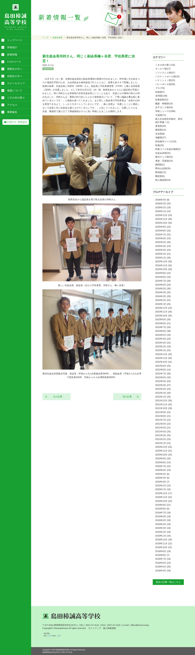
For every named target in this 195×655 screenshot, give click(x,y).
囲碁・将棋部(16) (164, 103)
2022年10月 (163, 362)
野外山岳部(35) (163, 168)
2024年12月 (163, 261)
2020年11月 (163, 451)
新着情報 (12, 54)
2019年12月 (163, 493)
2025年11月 (163, 219)
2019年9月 (163, 505)
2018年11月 (163, 543)
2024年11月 (163, 265)
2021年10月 (163, 408)
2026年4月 (162, 200)
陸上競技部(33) (163, 180)
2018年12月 (163, 539)
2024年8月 (163, 277)
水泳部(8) (160, 134)
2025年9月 (163, 227)
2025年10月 (163, 223)
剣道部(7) (160, 92)
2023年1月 (163, 350)
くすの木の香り (16, 97)
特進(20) (159, 145)
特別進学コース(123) (165, 141)
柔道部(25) (160, 126)
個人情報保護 (109, 628)
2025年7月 (163, 234)
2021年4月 (163, 431)
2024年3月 (163, 296)
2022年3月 (163, 389)
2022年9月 (163, 366)
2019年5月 (163, 520)
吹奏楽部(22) (161, 99)
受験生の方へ (14, 69)
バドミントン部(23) (165, 80)
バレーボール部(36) (165, 84)
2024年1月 (163, 304)
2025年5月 (163, 242)
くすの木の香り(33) (165, 65)
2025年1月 (163, 258)
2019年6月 (163, 516)
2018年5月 (163, 566)
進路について (14, 90)
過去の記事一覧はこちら (168, 582)
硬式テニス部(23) (164, 157)
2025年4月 (163, 246)
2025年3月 (163, 250)
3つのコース (14, 61)
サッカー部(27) (163, 69)
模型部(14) (160, 130)
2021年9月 (163, 412)
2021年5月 (163, 427)
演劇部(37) (160, 137)
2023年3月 (163, 343)
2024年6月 (163, 285)
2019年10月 (163, 501)
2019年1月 (163, 536)
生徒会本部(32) (163, 153)
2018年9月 (163, 551)
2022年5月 (163, 381)
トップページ (14, 40)
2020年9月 (163, 458)
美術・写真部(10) (164, 161)
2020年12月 (163, 447)
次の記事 (56, 396)
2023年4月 (163, 339)
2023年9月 (163, 319)
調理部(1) (160, 164)
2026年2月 (163, 207)
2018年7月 (163, 559)
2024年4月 (163, 292)
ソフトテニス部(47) (165, 72)
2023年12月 (163, 308)
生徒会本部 (57, 37)
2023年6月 (163, 331)
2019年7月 (163, 512)
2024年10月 (163, 269)
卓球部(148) (161, 96)
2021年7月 (163, 420)
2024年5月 (163, 288)
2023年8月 (163, 323)
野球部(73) (160, 172)
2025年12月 (163, 215)
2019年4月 (163, 524)
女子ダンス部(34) (164, 107)
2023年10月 (163, 315)
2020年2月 (163, 485)
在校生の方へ (14, 76)
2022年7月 (163, 373)
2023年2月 (163, 346)
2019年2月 (163, 532)
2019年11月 (163, 497)
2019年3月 (163, 528)
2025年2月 (163, 254)
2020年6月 (163, 470)
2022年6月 (163, 377)
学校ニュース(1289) (165, 111)
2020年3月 (162, 482)
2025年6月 (163, 238)
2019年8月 (162, 509)
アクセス (12, 105)
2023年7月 (163, 327)
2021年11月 (163, 404)
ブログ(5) (160, 88)
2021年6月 (163, 424)
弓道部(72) (160, 115)
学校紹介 (12, 47)
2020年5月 (162, 474)
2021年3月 (163, 435)
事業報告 (12, 112)
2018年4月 (163, 570)
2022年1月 (163, 397)
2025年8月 (163, 230)
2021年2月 (163, 439)
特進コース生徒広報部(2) (168, 149)
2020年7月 (163, 466)
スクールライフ (16, 83)
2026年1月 (163, 211)
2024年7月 (163, 281)
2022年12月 (163, 354)
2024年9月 (163, 273)
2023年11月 (163, 312)
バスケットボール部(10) (167, 76)
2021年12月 (163, 400)
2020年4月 (162, 478)
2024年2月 (163, 300)
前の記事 (128, 396)
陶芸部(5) (160, 176)
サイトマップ (94, 628)
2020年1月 (163, 489)
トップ (45, 37)
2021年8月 (163, 416)
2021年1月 (163, 443)
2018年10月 (163, 547)
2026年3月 (163, 203)
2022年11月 (163, 358)
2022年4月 (163, 385)
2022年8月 (163, 369)
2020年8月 (163, 462)
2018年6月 (163, 563)
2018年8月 (162, 555)
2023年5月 (163, 335)
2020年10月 (163, 454)
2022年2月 (163, 393)
